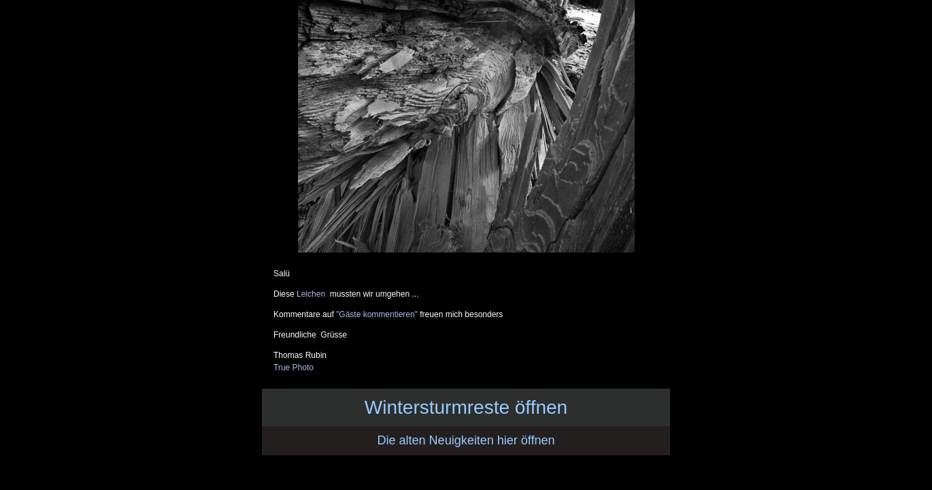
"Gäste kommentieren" (377, 314)
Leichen (313, 294)
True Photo (293, 367)
